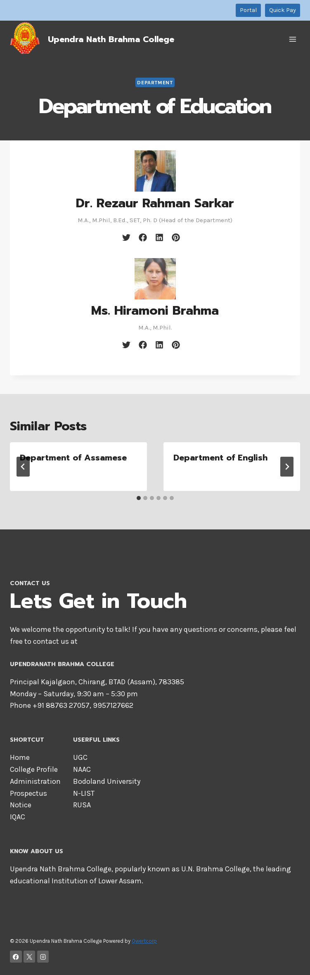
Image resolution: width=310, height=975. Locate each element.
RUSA (82, 804)
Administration (35, 781)
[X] (29, 957)
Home (20, 757)
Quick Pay (282, 10)
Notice (20, 804)
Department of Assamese (73, 457)
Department (155, 82)
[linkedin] (159, 237)
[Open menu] (292, 39)
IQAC (17, 816)
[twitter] (126, 237)
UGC (80, 757)
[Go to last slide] (23, 467)
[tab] (139, 498)
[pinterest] (176, 237)
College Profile (34, 769)
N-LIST (84, 793)
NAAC (82, 769)
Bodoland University (106, 781)
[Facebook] (16, 957)
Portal (248, 10)
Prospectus (28, 793)
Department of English (220, 457)
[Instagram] (43, 957)
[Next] (286, 467)
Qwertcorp (144, 941)
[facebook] (143, 237)
